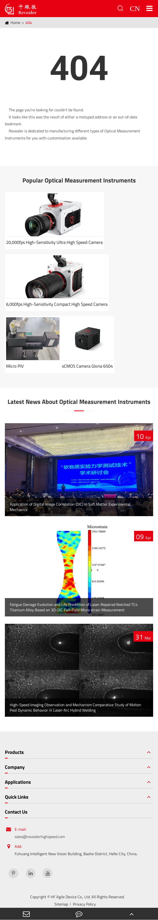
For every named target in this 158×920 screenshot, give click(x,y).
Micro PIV (15, 366)
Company (15, 767)
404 (28, 22)
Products (14, 752)
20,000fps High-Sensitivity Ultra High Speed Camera (54, 242)
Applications (18, 782)
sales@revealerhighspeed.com (40, 837)
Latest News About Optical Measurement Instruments (79, 402)
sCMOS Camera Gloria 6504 (87, 366)
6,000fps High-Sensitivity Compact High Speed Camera (57, 304)
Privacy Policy (84, 904)
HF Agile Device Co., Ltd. (70, 897)
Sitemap (61, 904)
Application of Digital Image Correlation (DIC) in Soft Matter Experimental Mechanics (70, 506)
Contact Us (16, 812)
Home (15, 22)
